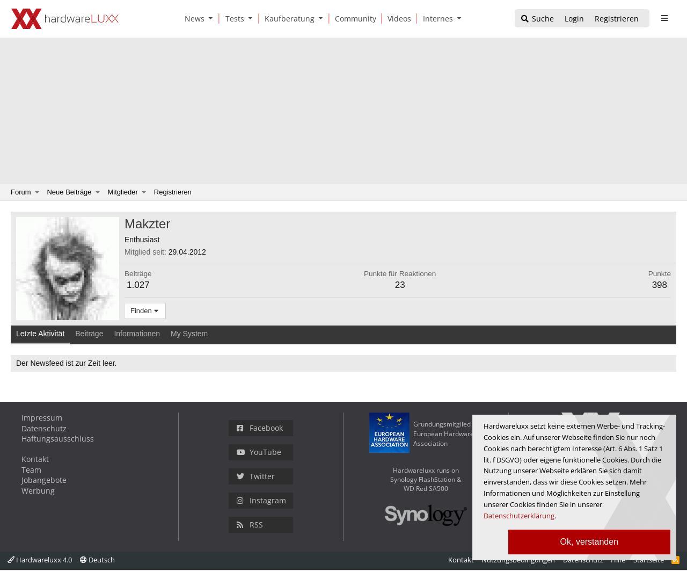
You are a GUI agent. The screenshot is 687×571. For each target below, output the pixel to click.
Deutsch (97, 560)
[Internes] (436, 18)
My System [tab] (189, 333)
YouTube (259, 452)
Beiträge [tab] (89, 333)
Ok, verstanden (589, 541)
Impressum (41, 418)
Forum (21, 192)
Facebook (260, 428)
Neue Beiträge (69, 192)
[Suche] (537, 19)
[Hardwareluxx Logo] (65, 19)
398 (659, 285)
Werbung (38, 491)
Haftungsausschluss (57, 438)
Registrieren (173, 192)
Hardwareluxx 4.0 (40, 560)
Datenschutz (44, 428)
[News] (193, 18)
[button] (213, 18)
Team (31, 470)
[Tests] (233, 18)
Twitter (256, 476)
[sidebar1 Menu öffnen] (664, 18)
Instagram (261, 500)
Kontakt (35, 459)
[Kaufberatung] (288, 18)
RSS (250, 524)
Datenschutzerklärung (519, 516)
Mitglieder (123, 192)
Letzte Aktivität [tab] (40, 333)
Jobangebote (44, 480)
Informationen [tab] (137, 333)
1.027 (138, 285)
